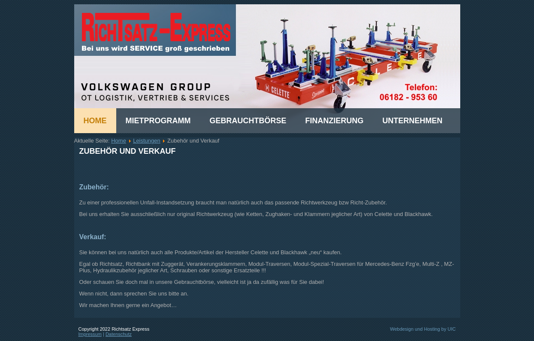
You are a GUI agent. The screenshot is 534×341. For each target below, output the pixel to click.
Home (95, 120)
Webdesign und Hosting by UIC (423, 329)
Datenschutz (119, 334)
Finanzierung (334, 120)
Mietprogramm (158, 120)
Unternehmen (413, 120)
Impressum (90, 334)
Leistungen (146, 140)
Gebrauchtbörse (248, 120)
